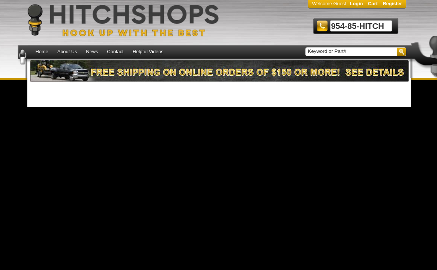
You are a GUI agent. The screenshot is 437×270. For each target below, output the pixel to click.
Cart (373, 3)
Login (356, 3)
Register (392, 3)
